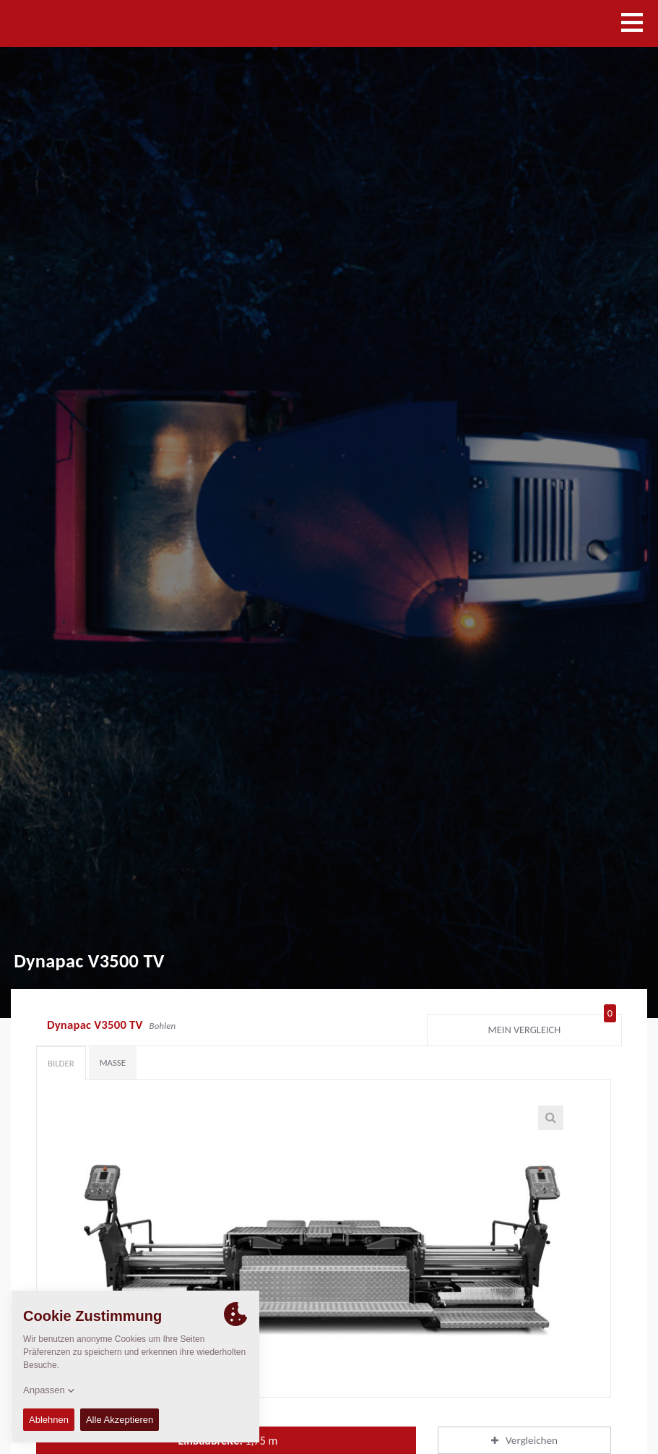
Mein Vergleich (552, 1026)
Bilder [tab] (61, 1063)
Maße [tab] (113, 1062)
